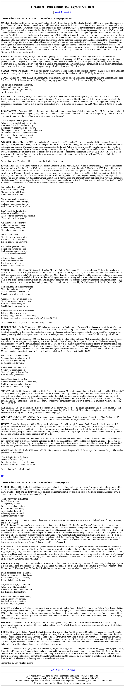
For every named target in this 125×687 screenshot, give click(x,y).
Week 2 (67, 12)
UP (52, 670)
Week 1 (58, 12)
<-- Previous (69, 670)
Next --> (59, 670)
